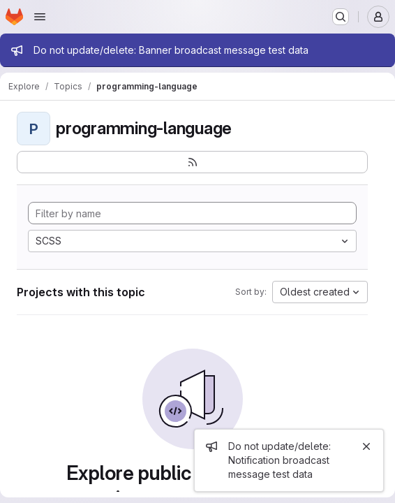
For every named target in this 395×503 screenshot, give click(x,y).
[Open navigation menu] (40, 17)
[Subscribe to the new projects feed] (192, 162)
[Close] (366, 446)
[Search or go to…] (340, 16)
